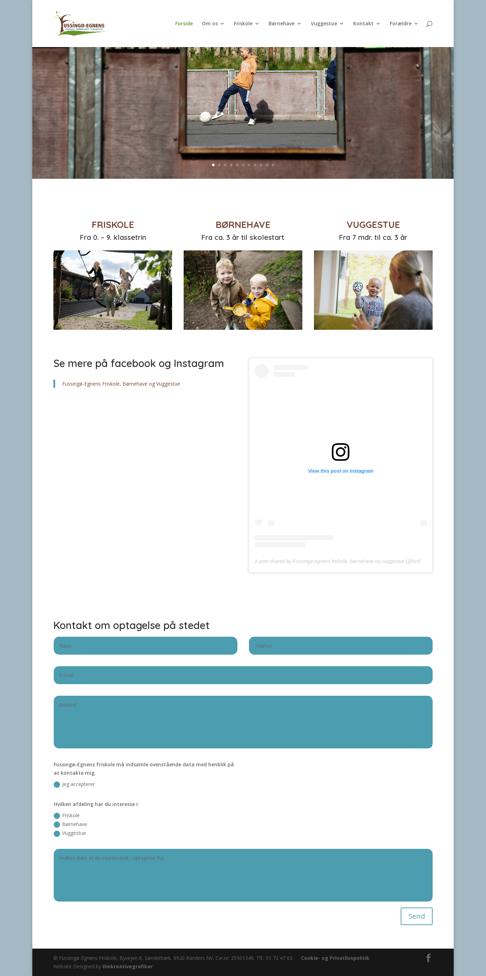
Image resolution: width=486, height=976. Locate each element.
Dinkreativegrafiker (128, 966)
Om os (210, 24)
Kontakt (363, 24)
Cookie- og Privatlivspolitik (335, 958)
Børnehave (282, 24)
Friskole (243, 24)
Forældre (401, 24)
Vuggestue (324, 24)
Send (416, 916)
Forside (184, 24)
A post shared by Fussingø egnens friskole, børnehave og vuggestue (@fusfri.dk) (343, 561)
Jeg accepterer (74, 784)
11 (273, 165)
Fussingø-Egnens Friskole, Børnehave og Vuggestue (121, 383)
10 (267, 165)
